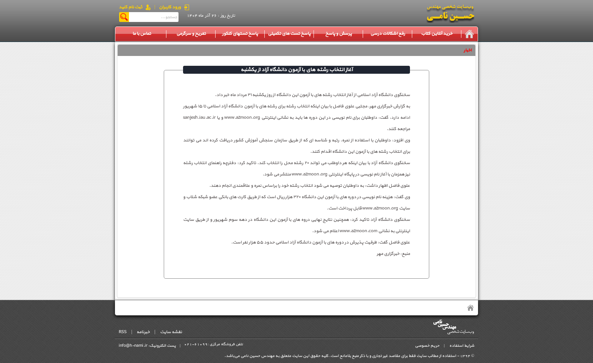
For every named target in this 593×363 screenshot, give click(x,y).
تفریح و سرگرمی (191, 33)
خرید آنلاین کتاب (436, 33)
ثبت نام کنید (130, 7)
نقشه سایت (171, 332)
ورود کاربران (170, 7)
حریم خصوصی (427, 346)
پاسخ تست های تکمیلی (289, 33)
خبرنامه (143, 332)
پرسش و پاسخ (338, 33)
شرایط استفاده (461, 346)
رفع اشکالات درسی (387, 33)
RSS (123, 332)
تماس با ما (141, 33)
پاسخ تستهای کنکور (240, 33)
